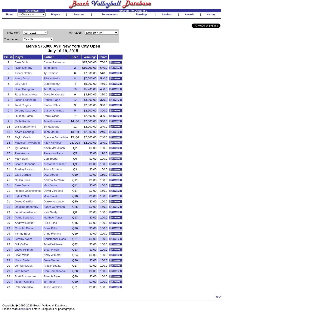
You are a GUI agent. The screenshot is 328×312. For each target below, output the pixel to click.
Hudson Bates (24, 115)
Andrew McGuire (54, 180)
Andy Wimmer (53, 255)
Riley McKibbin (53, 142)
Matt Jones (51, 185)
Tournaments (110, 14)
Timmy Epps (23, 233)
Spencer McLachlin (56, 137)
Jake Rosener (52, 121)
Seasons (79, 14)
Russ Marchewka (26, 94)
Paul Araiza (22, 153)
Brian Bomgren (24, 89)
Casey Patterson (54, 62)
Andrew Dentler (24, 222)
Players (55, 14)
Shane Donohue (25, 164)
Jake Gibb (21, 62)
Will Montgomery (25, 126)
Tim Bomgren (52, 89)
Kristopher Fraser (55, 164)
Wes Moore (22, 271)
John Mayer (51, 67)
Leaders (167, 14)
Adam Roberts (53, 169)
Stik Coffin (21, 244)
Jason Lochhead (25, 99)
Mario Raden (23, 260)
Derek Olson (51, 115)
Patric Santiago (24, 217)
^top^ (218, 296)
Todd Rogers (23, 105)
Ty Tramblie (51, 73)
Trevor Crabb (23, 73)
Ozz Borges (51, 174)
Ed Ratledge (51, 126)
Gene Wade (51, 260)
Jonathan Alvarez (26, 212)
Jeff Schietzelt (24, 265)
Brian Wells (22, 255)
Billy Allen (21, 83)
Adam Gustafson (54, 206)
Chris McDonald (25, 228)
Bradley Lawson (25, 169)
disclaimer (24, 309)
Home (9, 14)
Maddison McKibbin (27, 142)
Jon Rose (50, 281)
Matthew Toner (53, 217)
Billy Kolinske (52, 78)
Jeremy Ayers (23, 239)
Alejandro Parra (54, 153)
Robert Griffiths (24, 281)
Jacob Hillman (24, 249)
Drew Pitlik (50, 228)
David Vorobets (53, 190)
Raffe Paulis (22, 121)
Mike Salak (51, 196)
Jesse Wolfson (53, 287)
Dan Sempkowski (55, 271)
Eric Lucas (50, 222)
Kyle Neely (50, 212)
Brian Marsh (51, 249)
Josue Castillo (24, 201)
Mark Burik (21, 158)
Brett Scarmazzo (25, 276)
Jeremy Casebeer (26, 110)
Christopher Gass (55, 239)
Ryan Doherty (23, 67)
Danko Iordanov (54, 201)
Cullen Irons (22, 180)
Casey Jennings (54, 110)
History (211, 14)
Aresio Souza (52, 265)
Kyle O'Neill (22, 196)
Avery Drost (22, 78)
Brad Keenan (52, 83)
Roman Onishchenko (28, 190)
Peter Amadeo (24, 287)
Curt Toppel (51, 158)
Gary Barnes (23, 174)
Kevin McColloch (54, 148)
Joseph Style (52, 276)
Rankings (142, 14)
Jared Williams (53, 244)
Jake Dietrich (23, 185)
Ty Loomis (21, 148)
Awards (189, 14)
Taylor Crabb (23, 137)
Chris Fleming (52, 233)
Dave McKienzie (54, 94)
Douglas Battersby (26, 206)
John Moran (51, 132)
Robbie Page (52, 99)
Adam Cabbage (25, 132)
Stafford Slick (52, 105)
